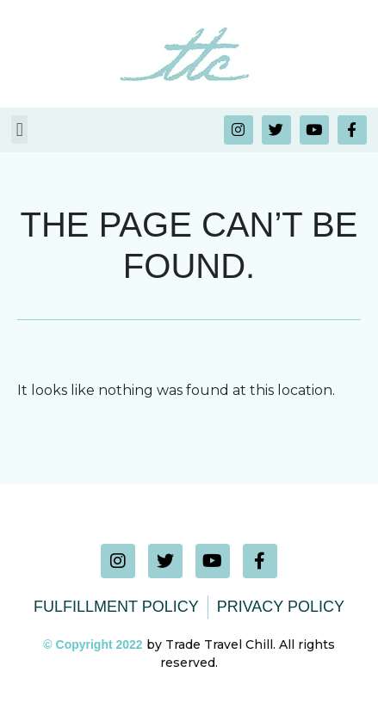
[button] (19, 129)
